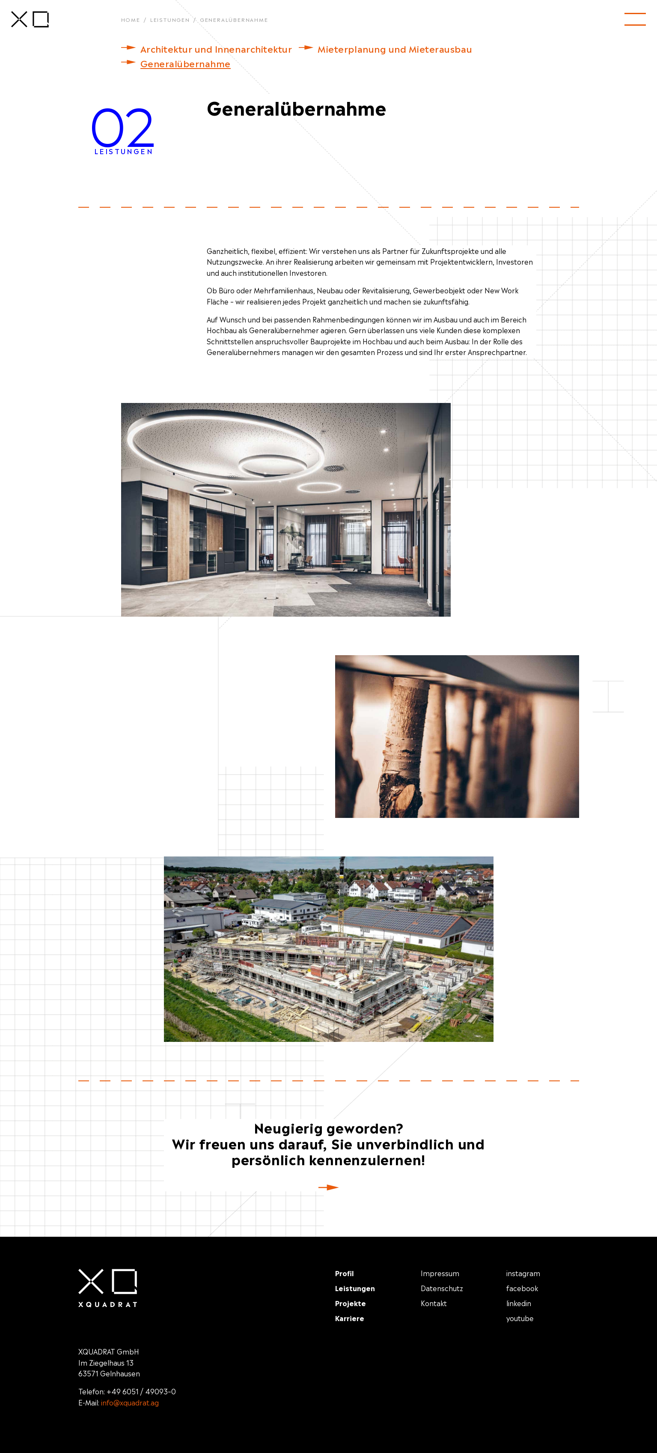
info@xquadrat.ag (130, 1402)
